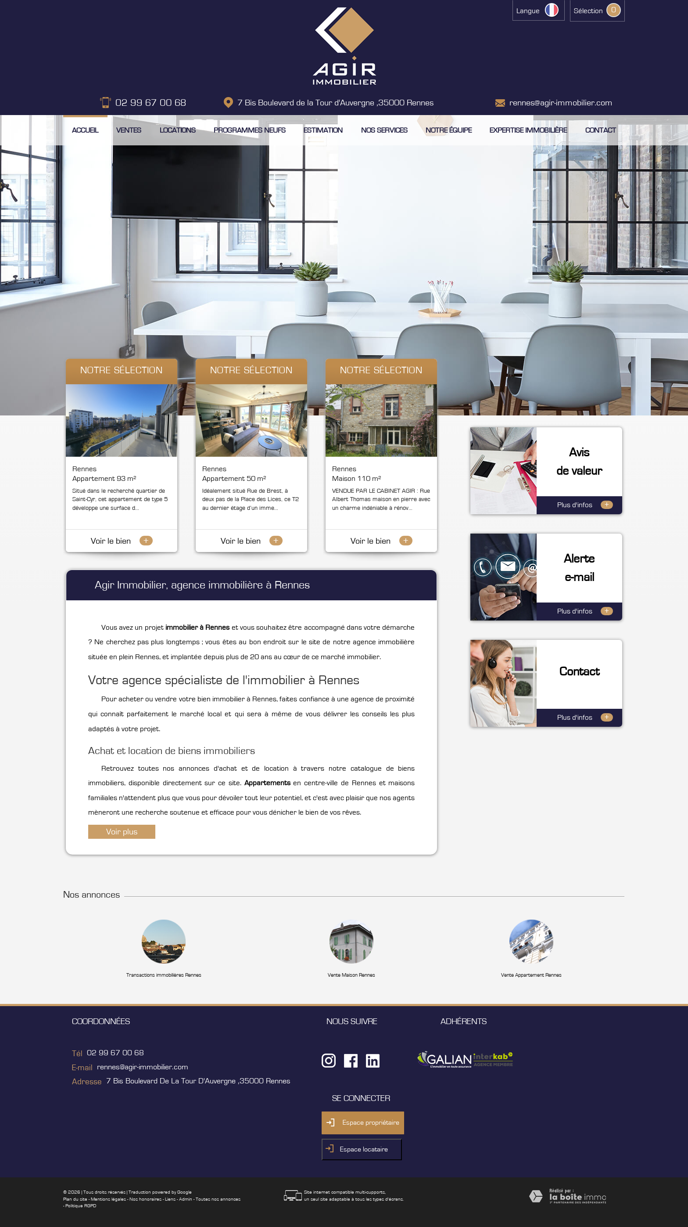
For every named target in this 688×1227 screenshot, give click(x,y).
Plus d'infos (585, 505)
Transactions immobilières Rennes (163, 975)
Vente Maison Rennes (351, 975)
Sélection (588, 10)
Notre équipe (449, 130)
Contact (600, 130)
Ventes (128, 130)
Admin (185, 1199)
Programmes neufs (250, 130)
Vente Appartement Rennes (531, 975)
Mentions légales (108, 1199)
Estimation (323, 130)
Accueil (85, 130)
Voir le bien (122, 541)
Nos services (384, 130)
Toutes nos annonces (218, 1199)
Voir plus (121, 831)
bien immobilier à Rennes (236, 699)
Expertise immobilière (528, 130)
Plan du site (75, 1199)
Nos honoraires (145, 1199)
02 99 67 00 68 (150, 103)
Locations (178, 130)
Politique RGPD (80, 1205)
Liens (170, 1199)
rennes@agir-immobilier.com (561, 102)
